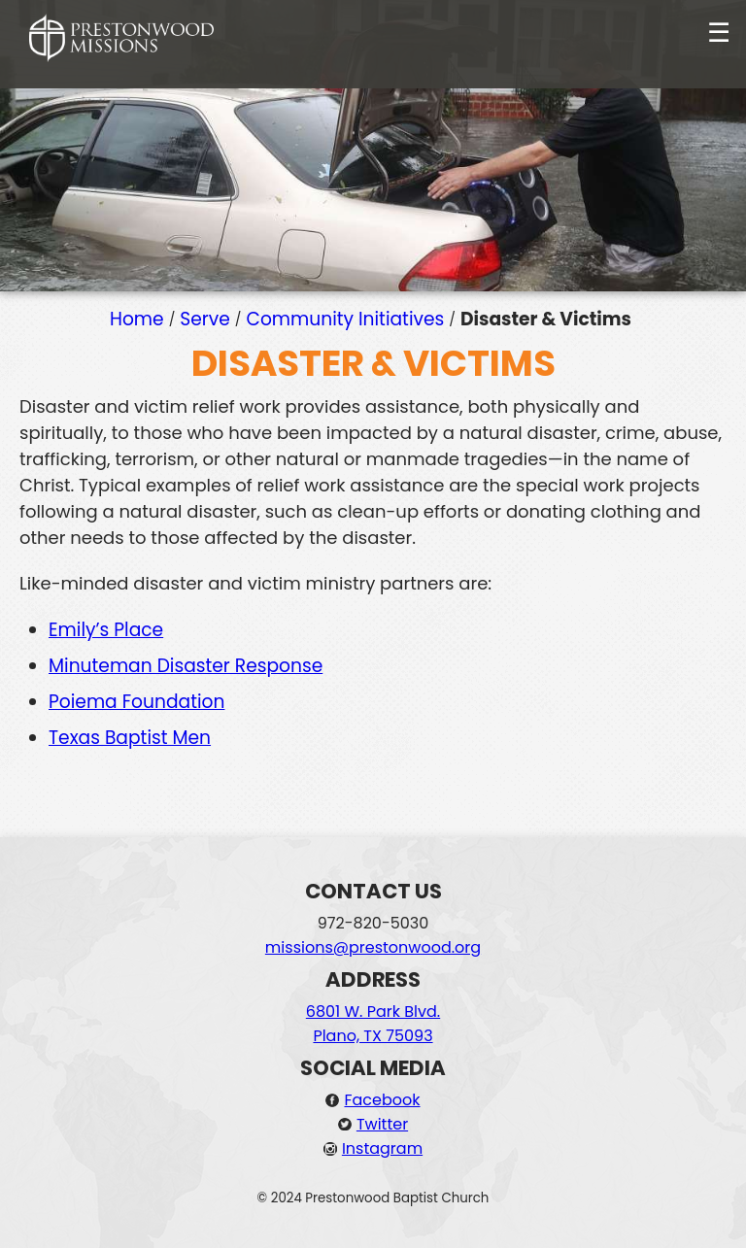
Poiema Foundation (136, 702)
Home (137, 319)
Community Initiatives (345, 319)
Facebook (382, 1100)
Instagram (382, 1148)
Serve (205, 319)
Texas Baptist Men (130, 738)
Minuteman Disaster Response (185, 666)
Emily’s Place (106, 630)
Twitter (382, 1124)
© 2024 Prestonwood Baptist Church (373, 1198)
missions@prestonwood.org (373, 947)
